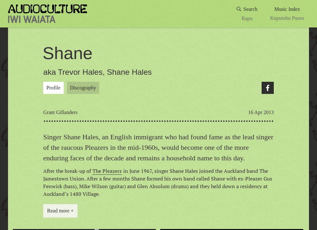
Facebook (268, 88)
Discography (83, 87)
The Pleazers (107, 171)
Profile (53, 87)
